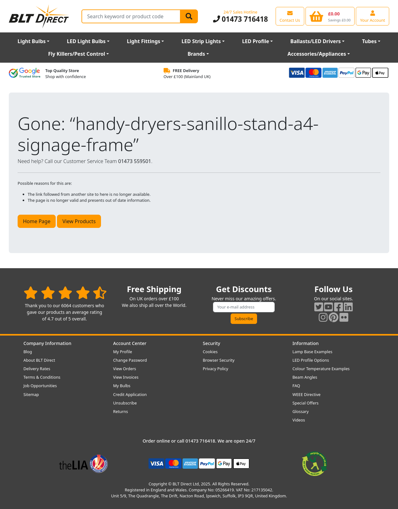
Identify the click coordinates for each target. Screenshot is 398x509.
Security (211, 343)
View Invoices (126, 377)
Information (306, 343)
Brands (196, 53)
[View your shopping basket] (330, 16)
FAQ (296, 385)
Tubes (369, 41)
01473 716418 (240, 19)
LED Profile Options (311, 360)
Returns (120, 411)
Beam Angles (305, 377)
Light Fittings (143, 41)
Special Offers (306, 403)
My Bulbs (122, 385)
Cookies (210, 351)
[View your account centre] (372, 16)
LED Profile (255, 41)
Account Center (130, 343)
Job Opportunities (40, 385)
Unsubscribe (125, 403)
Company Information (47, 343)
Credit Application (130, 394)
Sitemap (31, 394)
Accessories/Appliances (317, 53)
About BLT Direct (39, 360)
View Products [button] (79, 221)
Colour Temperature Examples (321, 368)
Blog (28, 351)
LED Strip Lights (201, 41)
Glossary (301, 411)
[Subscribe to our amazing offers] (244, 307)
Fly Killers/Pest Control (76, 53)
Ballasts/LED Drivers (315, 41)
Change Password (130, 360)
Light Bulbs (32, 41)
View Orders (124, 368)
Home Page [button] (36, 221)
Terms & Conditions (42, 377)
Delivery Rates (37, 368)
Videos (299, 420)
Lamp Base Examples (313, 351)
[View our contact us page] (290, 16)
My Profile (122, 351)
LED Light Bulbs (86, 41)
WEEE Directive (307, 394)
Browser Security (219, 360)
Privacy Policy (215, 368)
